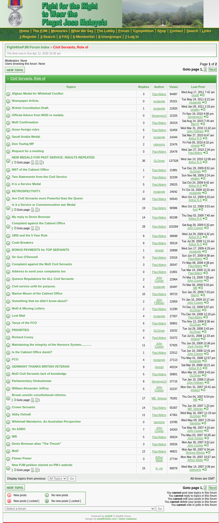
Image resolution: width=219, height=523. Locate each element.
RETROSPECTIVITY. (26, 191)
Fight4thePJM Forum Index (28, 47)
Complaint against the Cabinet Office (38, 223)
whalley (195, 109)
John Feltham (195, 131)
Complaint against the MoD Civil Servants (42, 264)
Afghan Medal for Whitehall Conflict (37, 93)
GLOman (159, 160)
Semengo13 (159, 115)
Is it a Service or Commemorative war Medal (43, 204)
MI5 (14, 436)
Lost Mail (18, 315)
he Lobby (106, 31)
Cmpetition (143, 31)
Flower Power (22, 458)
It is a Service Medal (26, 184)
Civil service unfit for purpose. (34, 286)
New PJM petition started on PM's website (42, 465)
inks (206, 31)
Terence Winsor (195, 452)
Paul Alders (159, 94)
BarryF (195, 124)
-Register (28, 37)
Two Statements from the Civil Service (39, 176)
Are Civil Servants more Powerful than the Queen (47, 198)
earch (192, 31)
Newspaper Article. (25, 100)
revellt (195, 95)
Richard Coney (22, 337)
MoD (15, 450)
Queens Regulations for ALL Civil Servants (43, 278)
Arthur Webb (159, 459)
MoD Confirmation (25, 122)
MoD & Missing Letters (28, 308)
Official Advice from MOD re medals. (38, 115)
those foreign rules (25, 129)
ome (24, 31)
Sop (161, 31)
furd (195, 209)
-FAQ (64, 37)
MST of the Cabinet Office (30, 169)
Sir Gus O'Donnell (25, 257)
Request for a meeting (28, 151)
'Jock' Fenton (195, 346)
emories (59, 31)
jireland (195, 338)
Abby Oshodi (21, 414)
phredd (195, 145)
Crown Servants (23, 407)
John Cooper (195, 228)
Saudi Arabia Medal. (26, 136)
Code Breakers (22, 242)
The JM (40, 31)
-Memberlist (84, 37)
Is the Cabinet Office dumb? (32, 352)
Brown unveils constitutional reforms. (39, 395)
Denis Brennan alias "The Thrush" (36, 443)
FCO (15, 359)
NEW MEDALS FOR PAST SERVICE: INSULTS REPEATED (53, 157)
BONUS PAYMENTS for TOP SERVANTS (40, 249)
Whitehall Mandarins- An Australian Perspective (46, 421)
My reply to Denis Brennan (31, 216)
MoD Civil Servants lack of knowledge (39, 373)
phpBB (109, 516)
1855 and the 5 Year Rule (30, 235)
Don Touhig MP (23, 143)
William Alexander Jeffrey (30, 388)
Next (212, 69)
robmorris (159, 144)
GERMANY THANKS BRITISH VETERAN (40, 366)
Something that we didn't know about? (39, 301)
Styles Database (128, 518)
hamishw (159, 422)
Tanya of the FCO (24, 322)
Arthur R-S (195, 138)
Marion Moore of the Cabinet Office (37, 293)
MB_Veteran (159, 398)
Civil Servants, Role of (70, 47)
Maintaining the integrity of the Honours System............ (51, 344)
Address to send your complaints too (39, 271)
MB (195, 288)
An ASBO (18, 429)
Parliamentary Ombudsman (31, 381)
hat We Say (82, 31)
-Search (47, 37)
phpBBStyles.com (107, 518)
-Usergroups (109, 37)
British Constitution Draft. (30, 108)
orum (123, 31)
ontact (176, 31)
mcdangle (159, 101)
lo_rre (159, 468)
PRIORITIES (20, 330)
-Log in (132, 37)
